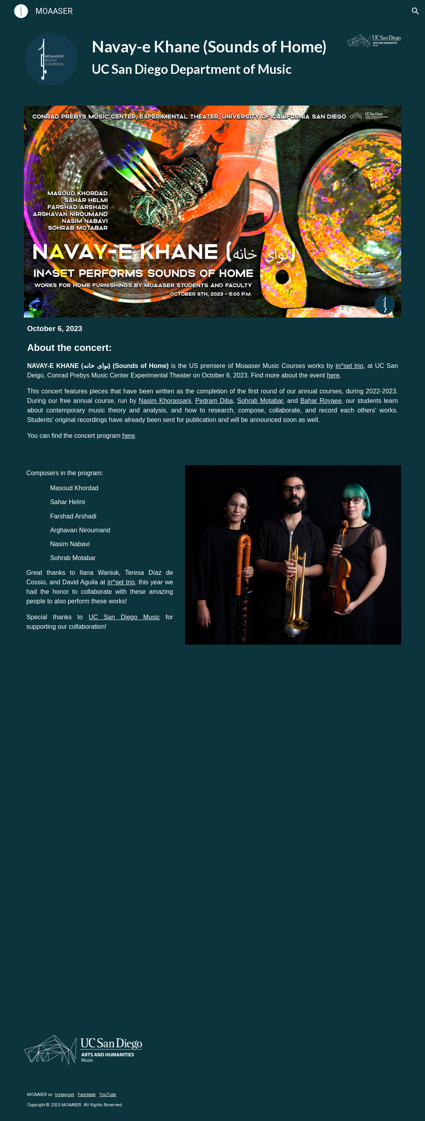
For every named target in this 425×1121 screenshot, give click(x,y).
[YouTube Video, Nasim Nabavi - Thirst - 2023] (309, 837)
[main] (213, 56)
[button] (415, 11)
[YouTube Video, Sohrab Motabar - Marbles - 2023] (309, 959)
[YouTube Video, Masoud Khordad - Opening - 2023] (116, 715)
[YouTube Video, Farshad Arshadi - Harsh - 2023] (309, 715)
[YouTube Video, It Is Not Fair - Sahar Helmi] (116, 837)
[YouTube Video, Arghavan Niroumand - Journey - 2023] (116, 959)
